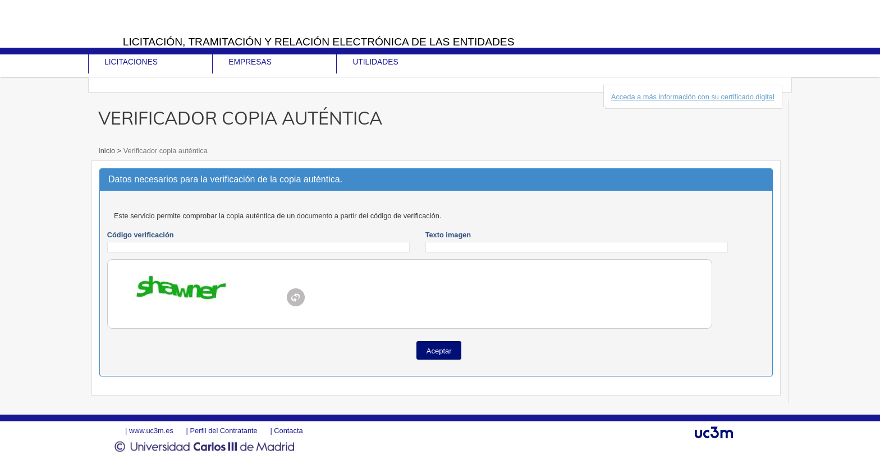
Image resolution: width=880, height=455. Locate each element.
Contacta (288, 430)
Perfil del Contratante (223, 430)
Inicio (107, 150)
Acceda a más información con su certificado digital (692, 97)
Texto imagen (448, 235)
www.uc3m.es (151, 430)
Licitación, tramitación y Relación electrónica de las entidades (319, 41)
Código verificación (140, 235)
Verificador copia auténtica (164, 150)
